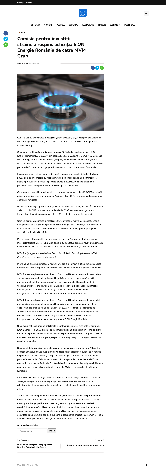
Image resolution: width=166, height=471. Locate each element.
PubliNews (129, 25)
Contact (29, 2)
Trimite (52, 430)
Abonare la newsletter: (28, 425)
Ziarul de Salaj (23, 63)
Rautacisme (88, 25)
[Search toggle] (146, 13)
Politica (60, 25)
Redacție (20, 2)
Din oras (35, 25)
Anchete (48, 25)
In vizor (102, 25)
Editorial (73, 25)
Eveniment (115, 25)
